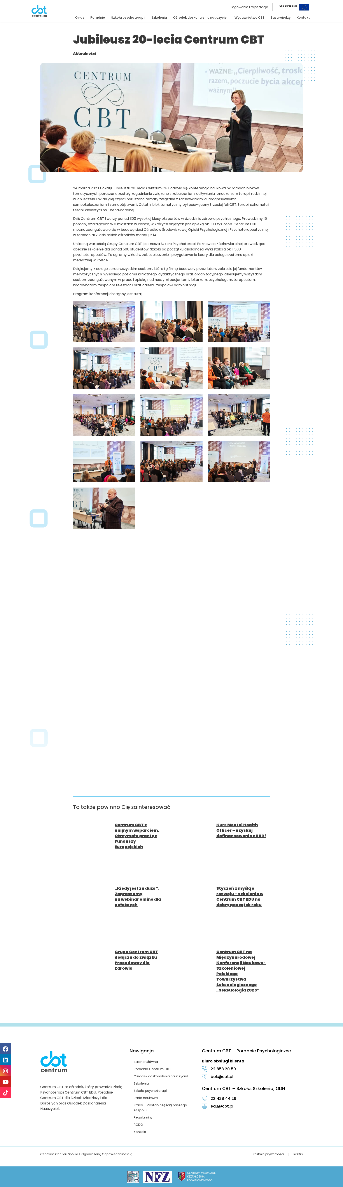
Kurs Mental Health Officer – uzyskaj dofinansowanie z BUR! (241, 830)
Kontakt (303, 17)
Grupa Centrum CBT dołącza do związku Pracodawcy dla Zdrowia (136, 960)
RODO (139, 1124)
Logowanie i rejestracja (249, 7)
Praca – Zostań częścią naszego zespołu (160, 1107)
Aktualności (84, 53)
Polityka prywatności (268, 1154)
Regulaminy (143, 1117)
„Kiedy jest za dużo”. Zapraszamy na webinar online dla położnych (138, 896)
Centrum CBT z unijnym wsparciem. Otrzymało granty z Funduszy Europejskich (137, 835)
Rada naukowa (146, 1097)
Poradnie (97, 17)
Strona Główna (146, 1061)
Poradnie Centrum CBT (153, 1069)
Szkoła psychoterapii (128, 17)
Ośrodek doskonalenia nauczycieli (200, 17)
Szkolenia (159, 17)
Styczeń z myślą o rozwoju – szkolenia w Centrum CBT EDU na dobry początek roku (239, 896)
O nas (79, 17)
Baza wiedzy (280, 17)
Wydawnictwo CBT (249, 17)
